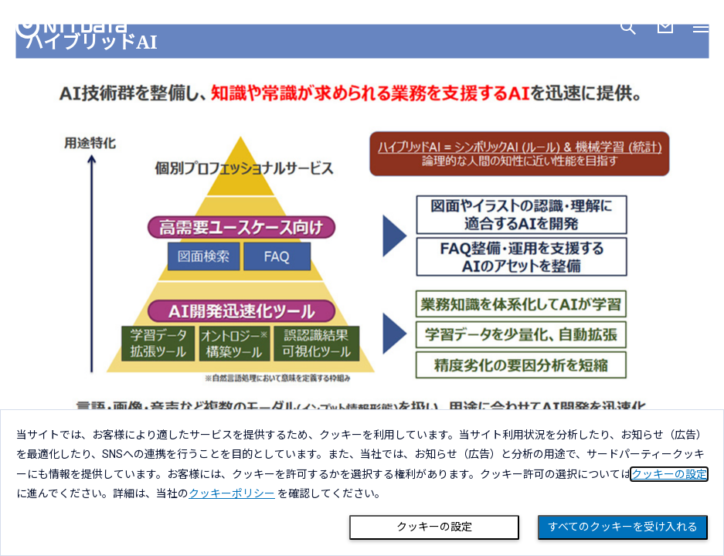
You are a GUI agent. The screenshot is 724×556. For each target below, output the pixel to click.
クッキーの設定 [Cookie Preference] (434, 526)
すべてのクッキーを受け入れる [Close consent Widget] (623, 526)
